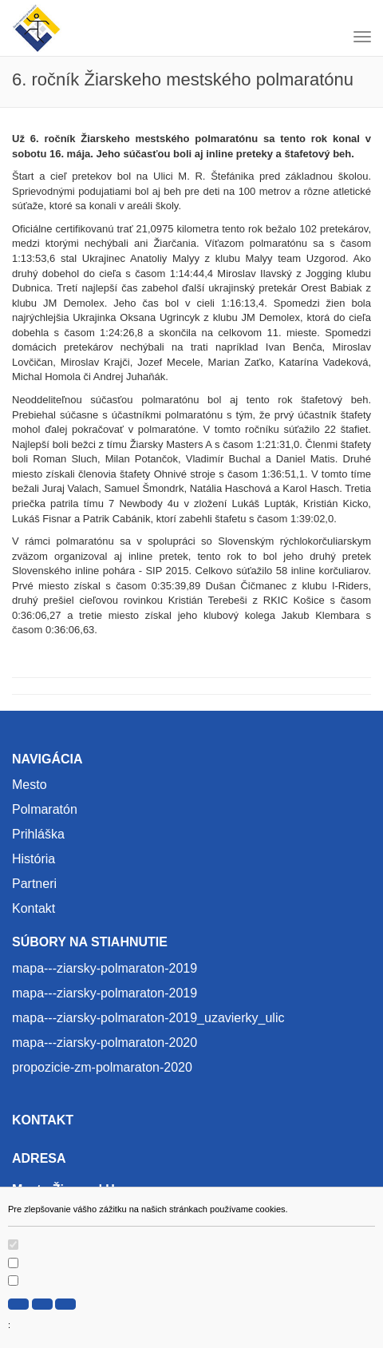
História (33, 859)
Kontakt (33, 908)
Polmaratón (44, 809)
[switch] (13, 1244)
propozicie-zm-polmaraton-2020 (102, 1067)
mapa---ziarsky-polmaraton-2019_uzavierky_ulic (148, 1018)
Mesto (29, 784)
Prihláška (38, 834)
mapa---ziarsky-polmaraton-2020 (104, 1042)
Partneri (34, 883)
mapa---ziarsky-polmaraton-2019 (104, 968)
